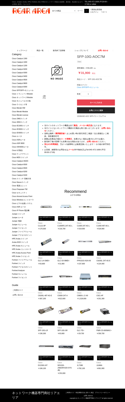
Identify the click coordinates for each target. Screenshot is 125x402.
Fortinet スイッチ (18, 263)
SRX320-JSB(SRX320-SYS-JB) (65, 367)
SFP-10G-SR (63, 330)
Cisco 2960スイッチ (20, 119)
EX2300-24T (43, 365)
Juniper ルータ (17, 217)
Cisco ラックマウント (20, 154)
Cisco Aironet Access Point (22, 196)
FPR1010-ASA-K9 (84, 261)
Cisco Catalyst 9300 (19, 73)
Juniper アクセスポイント (22, 235)
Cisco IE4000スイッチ (20, 133)
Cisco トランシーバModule (22, 94)
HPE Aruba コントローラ (21, 249)
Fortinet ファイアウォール (22, 260)
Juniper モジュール (19, 225)
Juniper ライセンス (19, 228)
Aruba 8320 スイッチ (20, 242)
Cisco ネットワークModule (22, 97)
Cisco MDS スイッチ (20, 157)
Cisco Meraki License (20, 115)
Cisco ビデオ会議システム (22, 203)
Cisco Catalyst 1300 (19, 58)
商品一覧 (40, 50)
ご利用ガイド (70, 392)
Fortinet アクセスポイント (22, 267)
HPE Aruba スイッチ (20, 239)
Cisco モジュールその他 (21, 101)
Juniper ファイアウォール (22, 232)
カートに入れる (96, 102)
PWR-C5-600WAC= (104, 330)
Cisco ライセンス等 (19, 104)
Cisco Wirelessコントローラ (23, 200)
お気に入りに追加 (96, 110)
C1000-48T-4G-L (103, 226)
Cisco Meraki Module (20, 111)
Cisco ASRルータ (18, 140)
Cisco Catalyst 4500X (20, 161)
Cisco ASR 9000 (18, 143)
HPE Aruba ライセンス (21, 256)
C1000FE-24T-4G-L (65, 226)
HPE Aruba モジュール (21, 246)
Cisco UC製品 (17, 150)
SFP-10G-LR (43, 330)
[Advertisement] (62, 32)
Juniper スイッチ (18, 214)
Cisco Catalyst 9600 (19, 83)
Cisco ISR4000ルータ (20, 147)
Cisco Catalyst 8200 (19, 171)
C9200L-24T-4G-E (103, 261)
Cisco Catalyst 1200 (19, 66)
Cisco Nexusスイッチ (20, 182)
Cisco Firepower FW (20, 189)
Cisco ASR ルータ (19, 207)
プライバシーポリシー (102, 392)
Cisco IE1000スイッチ (20, 126)
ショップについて (81, 50)
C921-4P (100, 295)
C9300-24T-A (63, 295)
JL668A (99, 365)
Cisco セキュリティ (19, 193)
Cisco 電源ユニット (19, 186)
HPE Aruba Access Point (21, 253)
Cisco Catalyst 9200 (19, 69)
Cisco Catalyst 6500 (19, 164)
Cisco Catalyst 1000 (19, 62)
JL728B (80, 365)
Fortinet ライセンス (19, 277)
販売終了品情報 (59, 50)
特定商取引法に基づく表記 (85, 392)
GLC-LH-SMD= (44, 261)
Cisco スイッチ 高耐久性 (21, 179)
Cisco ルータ (17, 136)
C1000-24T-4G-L (83, 226)
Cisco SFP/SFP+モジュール (23, 90)
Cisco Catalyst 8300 (19, 87)
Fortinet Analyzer (18, 270)
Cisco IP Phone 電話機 (20, 210)
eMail (94, 4)
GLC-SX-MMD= (64, 261)
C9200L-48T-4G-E (45, 295)
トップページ (22, 50)
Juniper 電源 (17, 221)
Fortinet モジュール (19, 274)
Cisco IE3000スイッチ (20, 129)
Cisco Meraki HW (18, 108)
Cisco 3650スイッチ (20, 122)
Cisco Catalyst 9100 (19, 175)
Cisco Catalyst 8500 (19, 168)
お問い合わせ (88, 395)
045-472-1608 (93, 2)
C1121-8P (42, 226)
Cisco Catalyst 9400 (19, 76)
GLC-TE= (80, 330)
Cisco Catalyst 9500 (19, 80)
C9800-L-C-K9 (82, 295)
